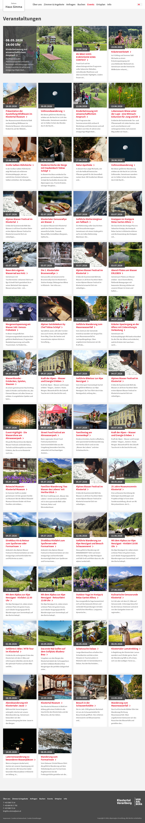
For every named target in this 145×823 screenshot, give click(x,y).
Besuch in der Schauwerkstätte (86, 704)
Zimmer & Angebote (54, 5)
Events (90, 5)
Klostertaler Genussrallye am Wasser (54, 220)
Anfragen (70, 5)
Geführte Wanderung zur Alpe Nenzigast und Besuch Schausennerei (89, 543)
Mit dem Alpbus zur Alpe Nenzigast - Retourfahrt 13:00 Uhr (53, 597)
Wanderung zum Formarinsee (49, 758)
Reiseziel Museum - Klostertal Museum (17, 488)
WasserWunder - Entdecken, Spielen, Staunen (16, 381)
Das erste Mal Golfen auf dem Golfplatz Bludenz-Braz (53, 651)
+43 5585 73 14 (9, 802)
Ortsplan (100, 5)
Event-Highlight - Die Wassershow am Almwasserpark (16, 435)
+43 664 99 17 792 (10, 805)
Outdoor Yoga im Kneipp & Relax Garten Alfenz (89, 596)
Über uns (37, 5)
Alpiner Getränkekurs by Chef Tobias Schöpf (53, 326)
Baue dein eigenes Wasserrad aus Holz (17, 272)
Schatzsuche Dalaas (87, 648)
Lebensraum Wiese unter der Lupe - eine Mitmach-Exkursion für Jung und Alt (125, 114)
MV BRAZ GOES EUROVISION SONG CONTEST (86, 57)
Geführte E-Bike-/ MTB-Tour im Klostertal (20, 650)
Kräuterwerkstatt (121, 51)
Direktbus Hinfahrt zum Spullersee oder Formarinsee (53, 543)
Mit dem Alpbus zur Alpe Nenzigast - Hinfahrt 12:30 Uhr (19, 597)
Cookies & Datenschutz (18, 818)
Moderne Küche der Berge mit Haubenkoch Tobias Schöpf (54, 168)
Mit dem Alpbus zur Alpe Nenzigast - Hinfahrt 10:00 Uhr (124, 543)
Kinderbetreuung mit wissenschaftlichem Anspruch (16, 52)
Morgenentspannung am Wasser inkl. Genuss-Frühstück (18, 327)
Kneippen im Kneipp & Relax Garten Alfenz (123, 220)
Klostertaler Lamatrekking (125, 648)
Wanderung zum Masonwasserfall (121, 704)
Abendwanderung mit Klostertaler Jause (17, 704)
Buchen (81, 5)
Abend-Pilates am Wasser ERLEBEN (124, 272)
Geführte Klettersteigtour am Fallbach (89, 220)
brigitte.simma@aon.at (12, 811)
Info (109, 5)
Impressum (7, 818)
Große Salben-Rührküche (20, 165)
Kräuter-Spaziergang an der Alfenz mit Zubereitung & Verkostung (125, 327)
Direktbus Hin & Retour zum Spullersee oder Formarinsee (17, 543)
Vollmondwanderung (53, 111)
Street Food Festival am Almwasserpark (53, 434)
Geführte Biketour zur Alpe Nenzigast (89, 380)
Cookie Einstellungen (34, 818)
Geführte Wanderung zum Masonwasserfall (89, 326)
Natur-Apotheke (86, 165)
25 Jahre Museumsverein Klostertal (124, 488)
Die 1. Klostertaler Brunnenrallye (50, 272)
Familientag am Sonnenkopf (84, 434)
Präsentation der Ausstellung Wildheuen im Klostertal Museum (19, 114)
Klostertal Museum (52, 702)
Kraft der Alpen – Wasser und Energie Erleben (53, 380)
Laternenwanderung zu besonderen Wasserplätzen (20, 758)
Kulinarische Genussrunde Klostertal (124, 596)
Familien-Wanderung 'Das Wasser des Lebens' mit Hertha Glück (54, 489)
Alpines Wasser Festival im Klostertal (19, 220)
